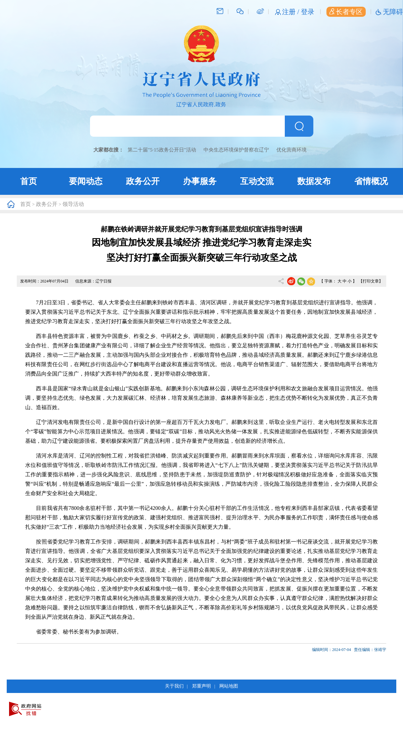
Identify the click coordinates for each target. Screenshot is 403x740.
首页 (28, 181)
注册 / (291, 11)
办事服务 (200, 181)
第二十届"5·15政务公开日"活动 (162, 150)
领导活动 (73, 204)
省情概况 (371, 181)
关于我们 (174, 686)
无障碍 (393, 11)
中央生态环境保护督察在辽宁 (236, 150)
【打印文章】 (371, 281)
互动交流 (257, 181)
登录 (307, 11)
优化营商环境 (291, 150)
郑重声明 (201, 686)
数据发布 (314, 181)
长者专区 (346, 11)
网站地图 (228, 686)
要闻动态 (85, 181)
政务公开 (143, 181)
